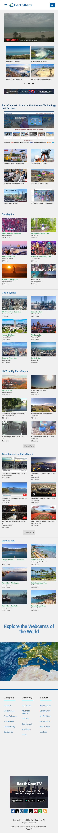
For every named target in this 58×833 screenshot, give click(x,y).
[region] (29, 64)
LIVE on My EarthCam (14, 371)
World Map (26, 729)
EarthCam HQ (45, 721)
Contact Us (8, 732)
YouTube (43, 732)
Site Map (25, 719)
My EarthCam (45, 716)
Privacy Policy (9, 727)
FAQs (24, 735)
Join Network (27, 724)
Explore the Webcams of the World (29, 629)
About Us (7, 706)
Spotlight (7, 214)
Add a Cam (26, 706)
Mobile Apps (45, 727)
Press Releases (10, 716)
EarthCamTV (45, 711)
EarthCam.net (45, 706)
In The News (9, 721)
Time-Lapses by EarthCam (16, 454)
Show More (29, 446)
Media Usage (9, 711)
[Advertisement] (29, 756)
